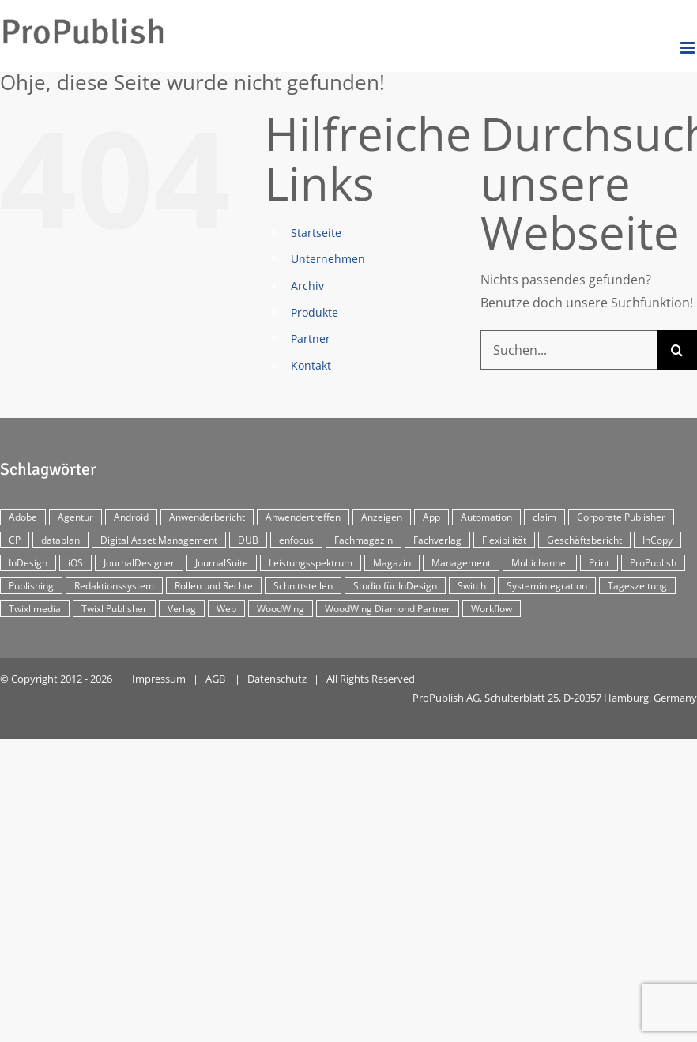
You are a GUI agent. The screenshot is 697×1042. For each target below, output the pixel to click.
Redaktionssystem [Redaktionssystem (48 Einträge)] (114, 585)
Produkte (314, 312)
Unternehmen (328, 258)
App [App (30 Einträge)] (431, 517)
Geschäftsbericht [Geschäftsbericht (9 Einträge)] (584, 540)
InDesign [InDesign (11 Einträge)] (28, 563)
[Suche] (677, 350)
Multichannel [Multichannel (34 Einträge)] (539, 563)
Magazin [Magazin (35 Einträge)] (392, 563)
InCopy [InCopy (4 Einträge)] (657, 540)
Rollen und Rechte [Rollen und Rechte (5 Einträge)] (214, 585)
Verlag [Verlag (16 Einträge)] (182, 608)
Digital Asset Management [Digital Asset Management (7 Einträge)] (158, 540)
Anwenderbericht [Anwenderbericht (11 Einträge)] (207, 517)
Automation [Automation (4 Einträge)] (486, 517)
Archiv (307, 285)
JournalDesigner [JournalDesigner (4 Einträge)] (139, 563)
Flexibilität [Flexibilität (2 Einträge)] (504, 540)
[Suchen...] (568, 350)
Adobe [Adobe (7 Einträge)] (23, 517)
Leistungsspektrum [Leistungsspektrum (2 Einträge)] (310, 563)
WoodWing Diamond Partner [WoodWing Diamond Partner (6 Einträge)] (387, 608)
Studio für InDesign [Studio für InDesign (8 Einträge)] (395, 585)
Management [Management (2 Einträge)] (461, 563)
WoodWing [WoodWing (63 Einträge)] (280, 608)
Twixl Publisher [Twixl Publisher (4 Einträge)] (114, 608)
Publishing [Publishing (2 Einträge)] (31, 585)
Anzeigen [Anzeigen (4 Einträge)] (381, 517)
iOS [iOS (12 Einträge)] (75, 563)
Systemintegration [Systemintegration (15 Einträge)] (547, 585)
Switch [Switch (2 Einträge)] (472, 585)
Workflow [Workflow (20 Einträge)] (491, 608)
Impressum (159, 678)
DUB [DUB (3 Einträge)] (248, 540)
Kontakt (311, 365)
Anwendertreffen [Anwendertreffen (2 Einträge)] (303, 517)
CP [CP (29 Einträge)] (15, 540)
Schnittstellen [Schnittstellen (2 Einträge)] (303, 585)
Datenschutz (277, 678)
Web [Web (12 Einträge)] (226, 608)
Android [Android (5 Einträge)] (131, 517)
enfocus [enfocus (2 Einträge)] (296, 540)
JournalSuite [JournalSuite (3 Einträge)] (221, 563)
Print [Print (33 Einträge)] (599, 563)
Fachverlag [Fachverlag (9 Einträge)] (437, 540)
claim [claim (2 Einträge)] (544, 517)
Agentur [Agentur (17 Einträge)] (75, 517)
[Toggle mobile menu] (688, 47)
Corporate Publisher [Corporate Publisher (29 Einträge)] (621, 517)
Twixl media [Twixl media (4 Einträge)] (35, 608)
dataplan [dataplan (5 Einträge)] (60, 540)
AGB (215, 678)
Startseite (316, 232)
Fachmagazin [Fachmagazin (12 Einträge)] (363, 540)
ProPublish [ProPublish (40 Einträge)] (653, 563)
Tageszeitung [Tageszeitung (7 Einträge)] (637, 585)
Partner (310, 338)
